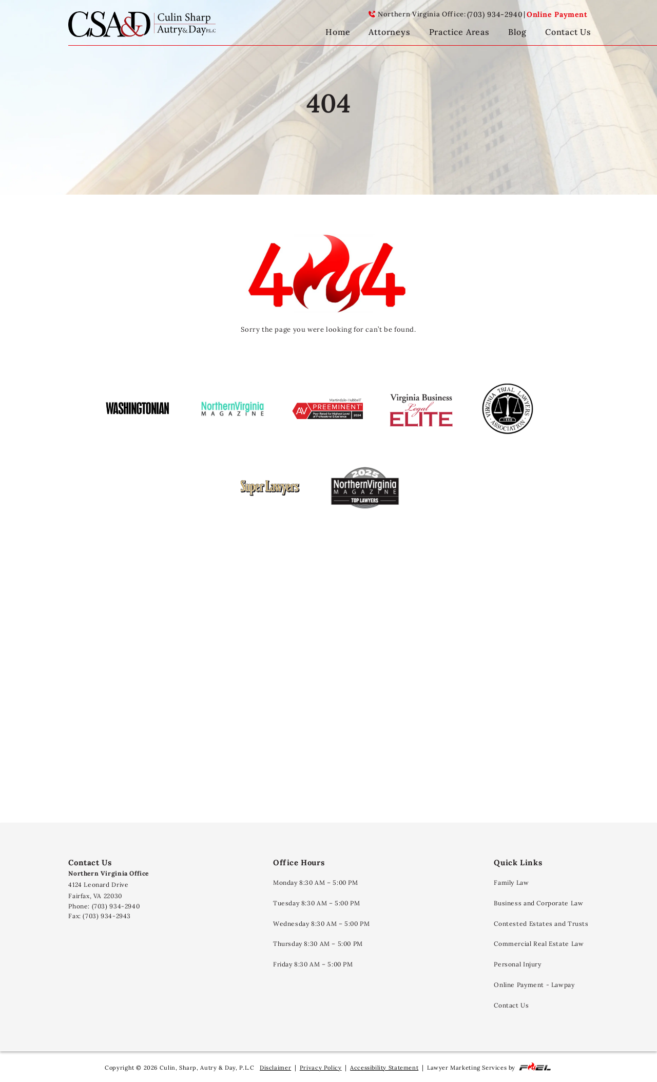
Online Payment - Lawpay (534, 985)
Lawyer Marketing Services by (489, 1066)
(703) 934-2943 (107, 916)
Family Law (511, 882)
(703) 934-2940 (495, 14)
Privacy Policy (321, 1067)
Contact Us (511, 1005)
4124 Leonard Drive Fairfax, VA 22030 (108, 884)
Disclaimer (275, 1067)
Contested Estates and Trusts (541, 923)
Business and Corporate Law (538, 903)
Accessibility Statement (384, 1067)
